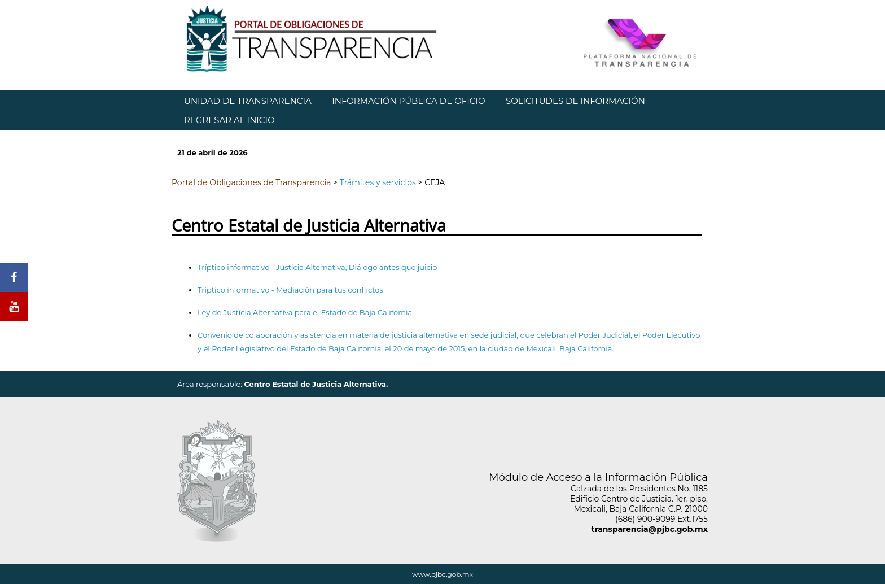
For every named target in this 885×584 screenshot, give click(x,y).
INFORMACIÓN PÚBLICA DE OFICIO (408, 100)
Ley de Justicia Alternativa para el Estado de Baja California (305, 312)
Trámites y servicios (378, 182)
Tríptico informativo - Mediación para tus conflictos (290, 289)
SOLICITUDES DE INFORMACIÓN (575, 100)
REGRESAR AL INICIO (229, 120)
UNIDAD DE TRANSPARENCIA (248, 100)
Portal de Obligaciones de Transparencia (251, 182)
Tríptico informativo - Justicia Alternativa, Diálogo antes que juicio (317, 267)
